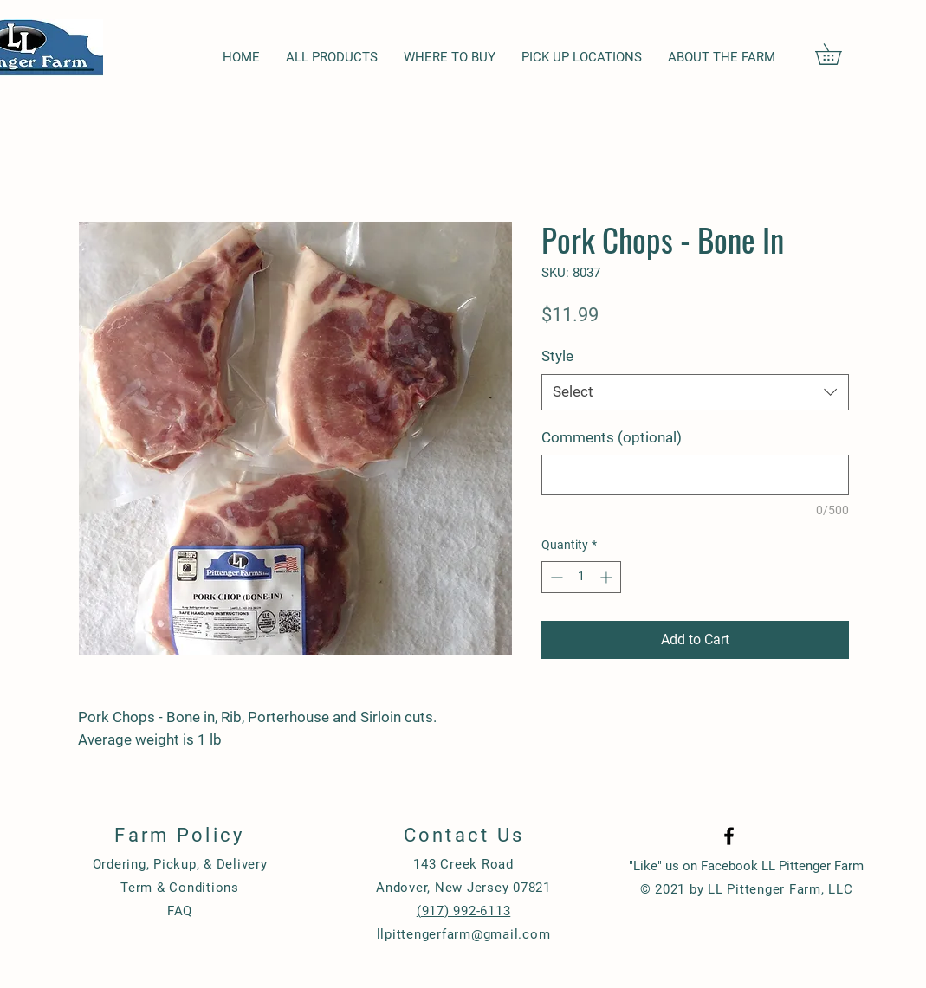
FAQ (179, 911)
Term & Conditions (179, 887)
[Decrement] (555, 577)
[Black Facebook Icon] (729, 836)
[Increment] (607, 577)
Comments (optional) (611, 437)
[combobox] (695, 392)
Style (557, 356)
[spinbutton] (581, 577)
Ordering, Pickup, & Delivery (180, 864)
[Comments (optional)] (695, 475)
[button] (838, 54)
